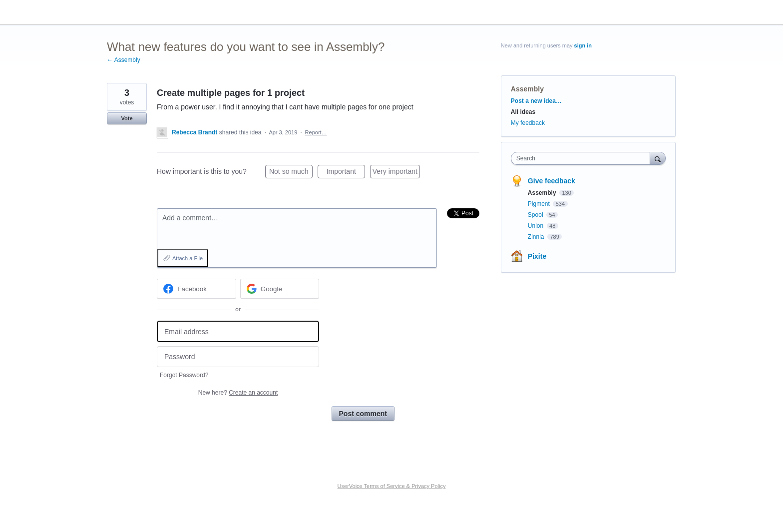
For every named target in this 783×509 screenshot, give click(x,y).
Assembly (527, 89)
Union (536, 225)
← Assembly (123, 59)
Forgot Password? (184, 375)
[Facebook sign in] (196, 289)
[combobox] (583, 158)
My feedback (528, 122)
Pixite (537, 256)
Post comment (363, 414)
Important (346, 172)
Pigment (539, 203)
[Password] (238, 357)
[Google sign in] (280, 289)
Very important (396, 172)
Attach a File (187, 258)
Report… (316, 132)
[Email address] (238, 331)
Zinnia (537, 236)
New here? (238, 392)
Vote (126, 118)
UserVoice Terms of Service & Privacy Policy (392, 486)
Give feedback (551, 181)
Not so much (291, 172)
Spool (536, 214)
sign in (583, 45)
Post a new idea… (536, 100)
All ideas (523, 111)
